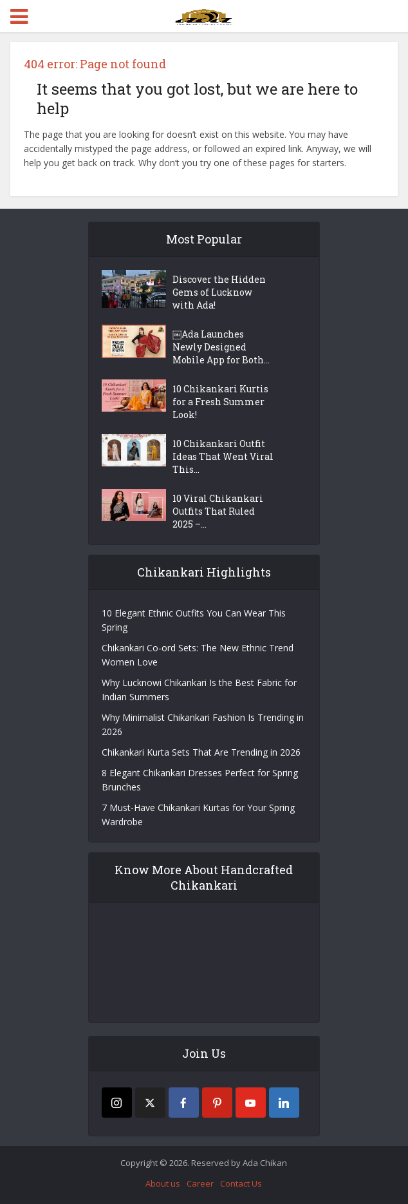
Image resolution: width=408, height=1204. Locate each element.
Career (200, 1183)
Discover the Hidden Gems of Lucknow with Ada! (219, 292)
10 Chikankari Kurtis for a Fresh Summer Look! (220, 402)
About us (162, 1183)
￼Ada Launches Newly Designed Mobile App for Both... (221, 347)
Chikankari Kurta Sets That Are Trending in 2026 (201, 752)
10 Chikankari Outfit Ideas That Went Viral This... (223, 456)
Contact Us (241, 1183)
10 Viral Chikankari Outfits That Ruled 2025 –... (217, 511)
